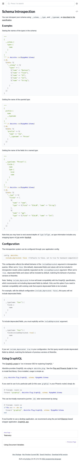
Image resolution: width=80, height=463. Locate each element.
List (17, 237)
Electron (64, 419)
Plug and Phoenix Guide (62, 368)
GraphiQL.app (23, 422)
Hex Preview (26, 454)
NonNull (28, 237)
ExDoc (28, 459)
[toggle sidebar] (3, 3)
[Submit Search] (8, 3)
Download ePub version (60, 454)
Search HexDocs (45, 454)
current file (34, 454)
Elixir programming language (51, 459)
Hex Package (16, 454)
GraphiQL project (12, 364)
